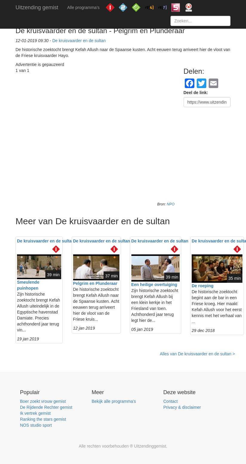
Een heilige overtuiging (154, 284)
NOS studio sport (36, 425)
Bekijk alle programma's (114, 401)
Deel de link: (196, 92)
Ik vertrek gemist (35, 413)
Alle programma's (83, 7)
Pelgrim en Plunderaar (95, 283)
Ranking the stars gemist (43, 419)
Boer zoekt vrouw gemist (43, 401)
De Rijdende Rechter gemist (46, 407)
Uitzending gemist (37, 7)
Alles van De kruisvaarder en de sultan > (197, 353)
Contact (170, 401)
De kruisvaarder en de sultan (79, 40)
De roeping (202, 285)
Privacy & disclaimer (182, 407)
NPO (170, 204)
